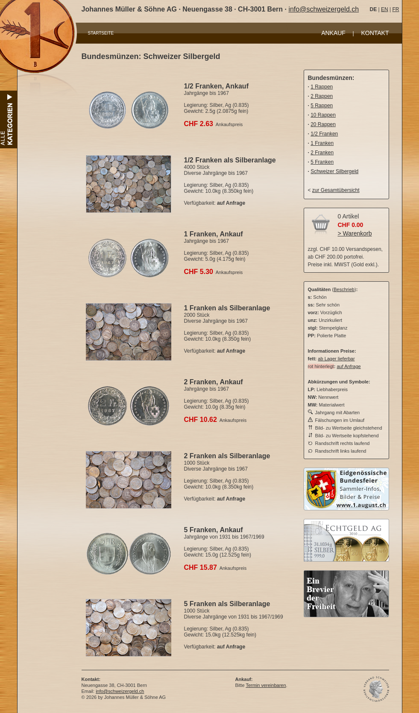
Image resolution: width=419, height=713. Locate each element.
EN (384, 9)
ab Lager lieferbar (336, 358)
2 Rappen (322, 96)
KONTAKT (375, 32)
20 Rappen (323, 124)
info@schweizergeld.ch (323, 9)
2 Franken (322, 153)
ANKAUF (333, 32)
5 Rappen (322, 106)
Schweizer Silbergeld (334, 171)
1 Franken (322, 143)
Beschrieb (344, 289)
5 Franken (322, 162)
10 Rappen (323, 115)
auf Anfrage (348, 366)
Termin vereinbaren (266, 685)
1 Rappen (322, 87)
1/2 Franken (324, 134)
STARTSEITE (101, 33)
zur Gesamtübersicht (336, 190)
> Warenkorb (355, 233)
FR (395, 9)
